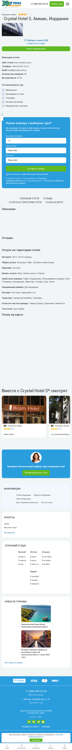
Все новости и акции (13, 663)
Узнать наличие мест (36, 49)
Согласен (36, 740)
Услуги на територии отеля (25, 202)
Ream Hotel (9, 434)
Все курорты (9, 532)
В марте (21, 557)
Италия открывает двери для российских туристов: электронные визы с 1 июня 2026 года (35, 653)
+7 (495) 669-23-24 (39, 4)
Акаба (6, 524)
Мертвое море (10, 527)
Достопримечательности (27, 502)
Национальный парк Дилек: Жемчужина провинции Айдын (34, 625)
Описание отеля (29, 198)
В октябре (46, 560)
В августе (34, 564)
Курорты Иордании (42, 495)
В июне (33, 557)
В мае (20, 564)
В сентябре (47, 557)
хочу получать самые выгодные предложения (27, 174)
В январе (34, 580)
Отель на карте (54, 202)
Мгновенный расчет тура (36, 472)
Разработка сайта (30, 726)
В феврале (34, 584)
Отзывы (47, 198)
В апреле (22, 560)
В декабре (34, 576)
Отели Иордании (23, 495)
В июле (33, 560)
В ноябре (46, 564)
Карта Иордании (23, 499)
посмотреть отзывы (36, 43)
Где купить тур (36, 702)
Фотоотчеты (46, 502)
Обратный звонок (36, 695)
